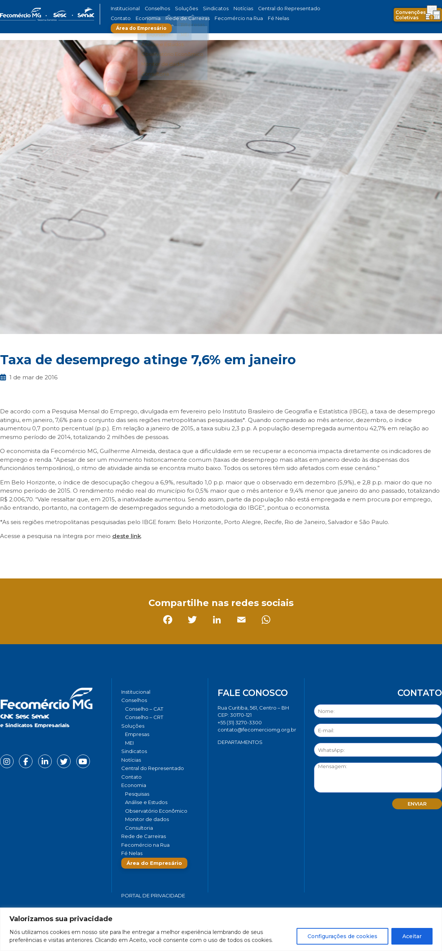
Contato (309, 8)
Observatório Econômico (156, 811)
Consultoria (139, 828)
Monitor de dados (147, 819)
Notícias (227, 8)
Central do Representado (268, 8)
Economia (122, 18)
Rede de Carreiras (156, 18)
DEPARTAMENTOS (240, 742)
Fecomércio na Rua (201, 18)
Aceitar (412, 936)
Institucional (124, 8)
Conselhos (153, 8)
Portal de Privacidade (153, 895)
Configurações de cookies (342, 936)
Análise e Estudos (146, 802)
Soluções (178, 8)
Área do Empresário (280, 18)
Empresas (137, 734)
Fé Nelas (235, 18)
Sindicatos (204, 8)
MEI (129, 743)
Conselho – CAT (144, 709)
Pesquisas (137, 794)
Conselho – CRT (144, 717)
